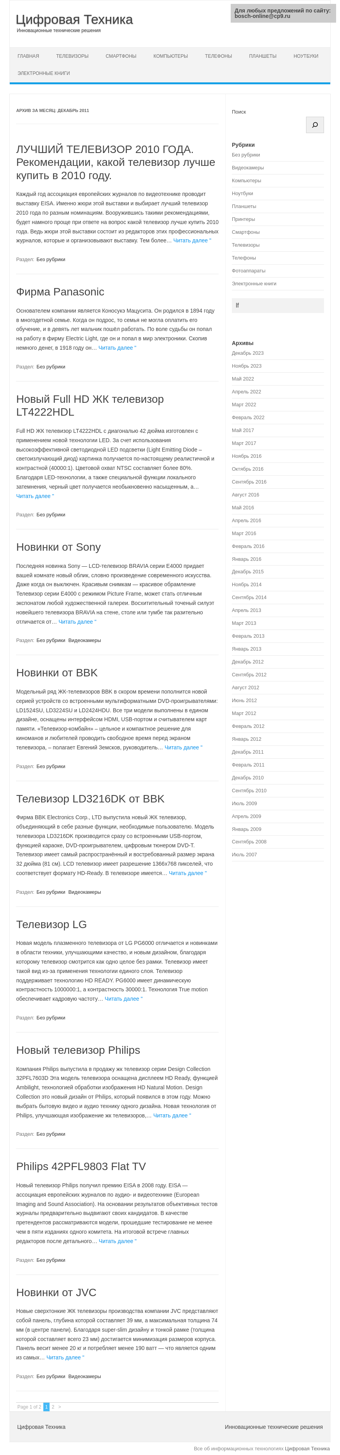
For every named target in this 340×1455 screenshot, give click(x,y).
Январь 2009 (247, 829)
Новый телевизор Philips (78, 1050)
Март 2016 (244, 533)
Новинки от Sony (58, 547)
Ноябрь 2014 (247, 584)
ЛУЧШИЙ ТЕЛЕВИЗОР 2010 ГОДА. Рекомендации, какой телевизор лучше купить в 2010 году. (115, 162)
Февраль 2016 (248, 546)
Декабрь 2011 (248, 752)
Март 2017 (244, 443)
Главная (28, 56)
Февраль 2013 (248, 636)
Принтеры (243, 219)
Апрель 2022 (246, 392)
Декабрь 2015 (248, 572)
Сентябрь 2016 (249, 482)
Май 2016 (243, 507)
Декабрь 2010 (248, 778)
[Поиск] (315, 125)
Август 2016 (245, 495)
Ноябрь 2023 (247, 366)
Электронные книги (44, 73)
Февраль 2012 (248, 726)
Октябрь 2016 (247, 469)
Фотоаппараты (248, 271)
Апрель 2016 (246, 520)
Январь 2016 (247, 559)
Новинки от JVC (56, 1292)
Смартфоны (121, 56)
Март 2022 (244, 404)
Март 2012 (244, 713)
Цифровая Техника (74, 19)
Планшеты (262, 56)
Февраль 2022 (248, 417)
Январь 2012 (247, 739)
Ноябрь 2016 (247, 456)
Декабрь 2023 (248, 353)
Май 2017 (243, 430)
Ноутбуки (306, 56)
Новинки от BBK (57, 673)
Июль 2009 (244, 803)
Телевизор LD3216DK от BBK (90, 799)
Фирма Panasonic (60, 292)
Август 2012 (245, 687)
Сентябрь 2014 (249, 597)
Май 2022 (243, 379)
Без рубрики (51, 259)
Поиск (239, 112)
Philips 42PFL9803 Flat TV (81, 1166)
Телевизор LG (51, 924)
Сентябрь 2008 (249, 842)
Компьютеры (170, 56)
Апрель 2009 (246, 816)
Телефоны (218, 56)
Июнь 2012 (244, 700)
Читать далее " (192, 240)
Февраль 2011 (248, 765)
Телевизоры (72, 56)
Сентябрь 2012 (249, 675)
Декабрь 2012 (248, 662)
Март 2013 (244, 623)
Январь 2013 (247, 649)
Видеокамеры (84, 640)
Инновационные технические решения (59, 30)
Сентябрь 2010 (249, 790)
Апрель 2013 (246, 610)
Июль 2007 (244, 854)
